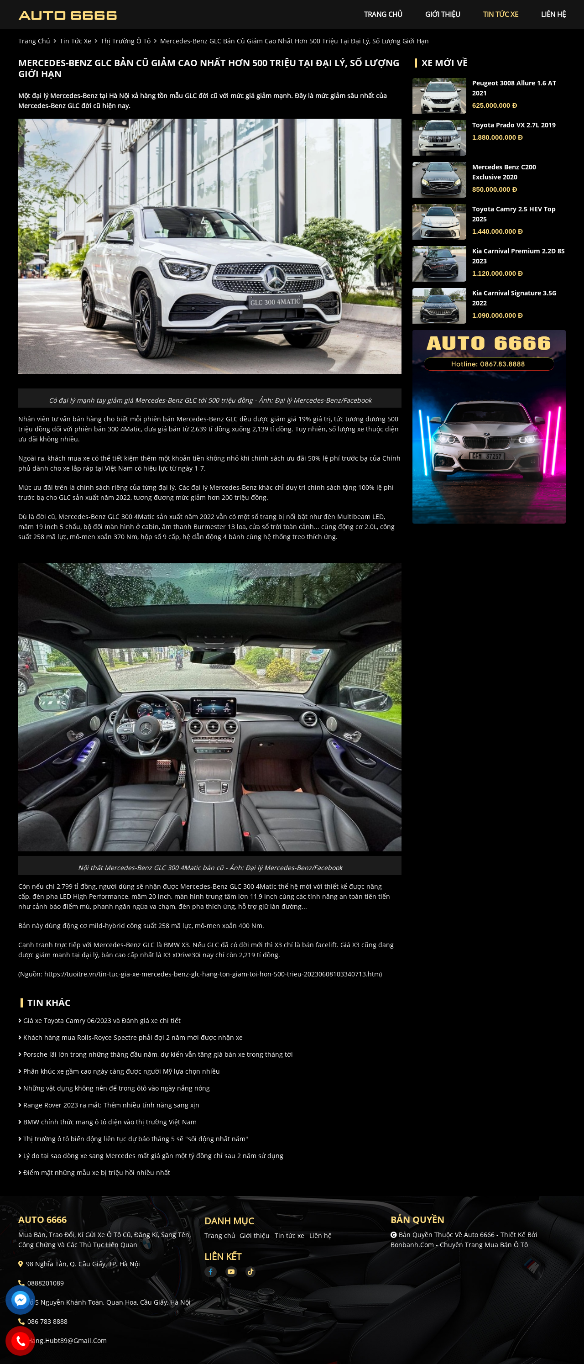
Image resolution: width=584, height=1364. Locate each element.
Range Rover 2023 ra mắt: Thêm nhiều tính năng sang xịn (108, 1105)
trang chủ (383, 14)
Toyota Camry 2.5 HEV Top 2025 (514, 214)
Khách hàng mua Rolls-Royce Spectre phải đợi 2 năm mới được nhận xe (130, 1037)
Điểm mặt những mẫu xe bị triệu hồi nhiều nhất (94, 1172)
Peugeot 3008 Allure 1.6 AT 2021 (514, 88)
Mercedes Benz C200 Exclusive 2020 (504, 172)
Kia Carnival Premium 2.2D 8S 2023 (518, 256)
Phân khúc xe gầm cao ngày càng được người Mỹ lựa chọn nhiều (119, 1071)
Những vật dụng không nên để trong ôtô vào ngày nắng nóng (114, 1088)
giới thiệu (442, 14)
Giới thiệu (255, 1235)
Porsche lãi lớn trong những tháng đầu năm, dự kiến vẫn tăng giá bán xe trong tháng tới (155, 1054)
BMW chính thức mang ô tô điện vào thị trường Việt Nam (107, 1121)
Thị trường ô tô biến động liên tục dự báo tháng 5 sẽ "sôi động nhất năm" (133, 1138)
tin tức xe (500, 14)
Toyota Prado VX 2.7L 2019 (514, 125)
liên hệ (553, 14)
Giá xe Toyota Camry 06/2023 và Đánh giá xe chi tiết (99, 1020)
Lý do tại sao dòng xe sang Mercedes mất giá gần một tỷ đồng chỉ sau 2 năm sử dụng (150, 1155)
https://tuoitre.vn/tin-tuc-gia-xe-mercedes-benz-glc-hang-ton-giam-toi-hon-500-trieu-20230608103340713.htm (212, 974)
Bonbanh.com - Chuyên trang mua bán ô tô (459, 1244)
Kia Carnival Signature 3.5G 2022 (514, 298)
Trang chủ (219, 1235)
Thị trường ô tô (126, 41)
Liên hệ (320, 1235)
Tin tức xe (289, 1235)
